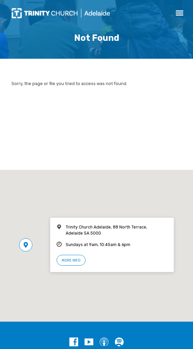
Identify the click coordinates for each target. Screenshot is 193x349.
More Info (71, 260)
